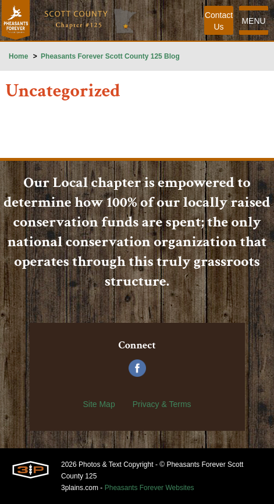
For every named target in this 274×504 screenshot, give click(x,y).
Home (18, 56)
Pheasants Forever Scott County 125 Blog (110, 56)
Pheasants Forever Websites (149, 488)
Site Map (99, 404)
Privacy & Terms (162, 404)
